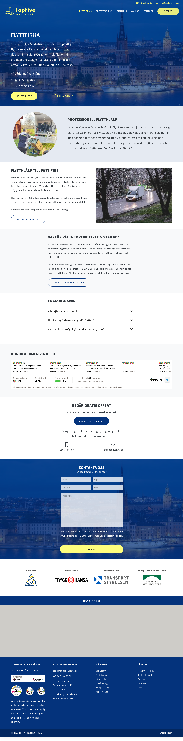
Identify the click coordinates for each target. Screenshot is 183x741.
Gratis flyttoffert (28, 219)
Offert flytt (24, 96)
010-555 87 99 (144, 2)
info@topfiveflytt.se (167, 2)
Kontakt (148, 11)
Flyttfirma (85, 11)
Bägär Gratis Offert (91, 421)
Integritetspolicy (112, 535)
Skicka (91, 549)
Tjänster (122, 11)
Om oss (135, 11)
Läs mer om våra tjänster (68, 282)
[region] (91, 374)
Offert (168, 11)
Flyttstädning (104, 11)
